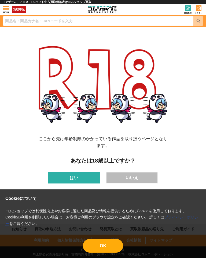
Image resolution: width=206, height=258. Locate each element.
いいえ (132, 177)
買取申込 (19, 9)
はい (74, 177)
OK (103, 245)
